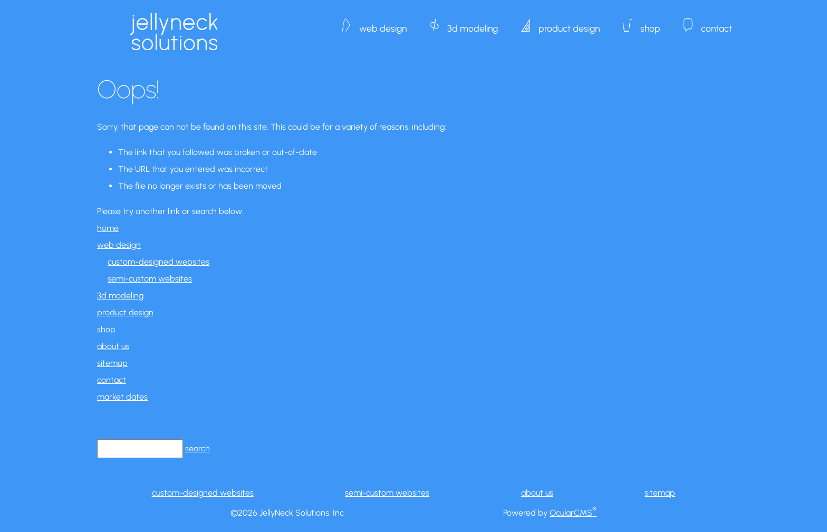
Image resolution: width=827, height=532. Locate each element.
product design (569, 23)
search (197, 448)
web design (383, 23)
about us (113, 346)
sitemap (112, 363)
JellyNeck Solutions (173, 31)
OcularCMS (573, 513)
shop (650, 23)
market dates (122, 397)
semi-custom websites (150, 279)
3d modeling (472, 23)
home (108, 228)
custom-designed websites (158, 262)
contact (716, 23)
